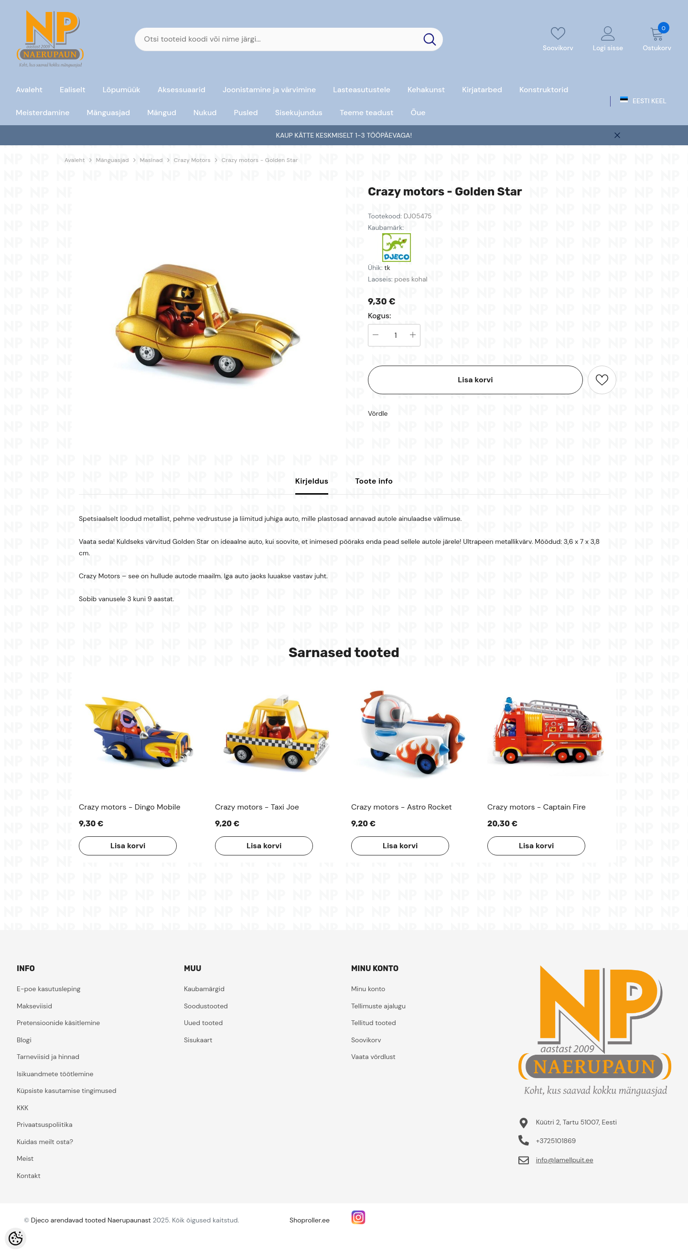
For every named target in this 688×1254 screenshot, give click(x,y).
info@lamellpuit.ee (564, 1160)
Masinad (151, 160)
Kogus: (379, 316)
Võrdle (378, 413)
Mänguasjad (112, 160)
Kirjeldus (312, 481)
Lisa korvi (475, 380)
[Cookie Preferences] (15, 1238)
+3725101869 (556, 1140)
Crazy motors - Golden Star (260, 160)
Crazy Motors (192, 160)
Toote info (374, 481)
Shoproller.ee (310, 1220)
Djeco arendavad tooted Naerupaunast (91, 1220)
